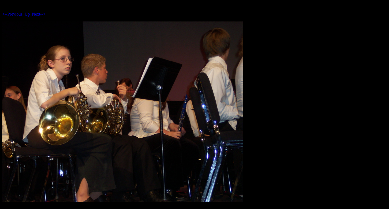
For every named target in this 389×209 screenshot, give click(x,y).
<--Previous (12, 14)
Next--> (39, 14)
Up (27, 14)
